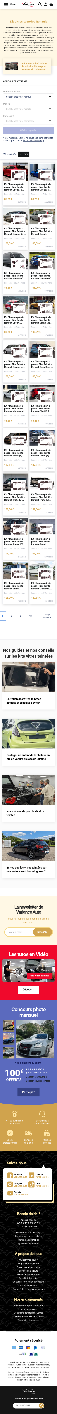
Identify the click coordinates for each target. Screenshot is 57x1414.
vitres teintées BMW (32, 1380)
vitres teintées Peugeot (35, 1375)
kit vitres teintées (20, 1372)
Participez (28, 1092)
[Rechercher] (41, 1405)
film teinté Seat (14, 1367)
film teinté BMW (42, 1367)
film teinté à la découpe (33, 140)
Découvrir (28, 989)
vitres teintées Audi (36, 1372)
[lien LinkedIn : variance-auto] (38, 1175)
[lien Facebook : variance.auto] (16, 1175)
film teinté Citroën (28, 1367)
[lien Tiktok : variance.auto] (37, 1184)
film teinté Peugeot (26, 1365)
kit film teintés (19, 1362)
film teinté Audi (33, 1362)
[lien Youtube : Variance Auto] (16, 1193)
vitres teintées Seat (29, 1377)
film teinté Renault (42, 1365)
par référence (28, 1398)
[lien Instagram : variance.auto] (16, 1184)
